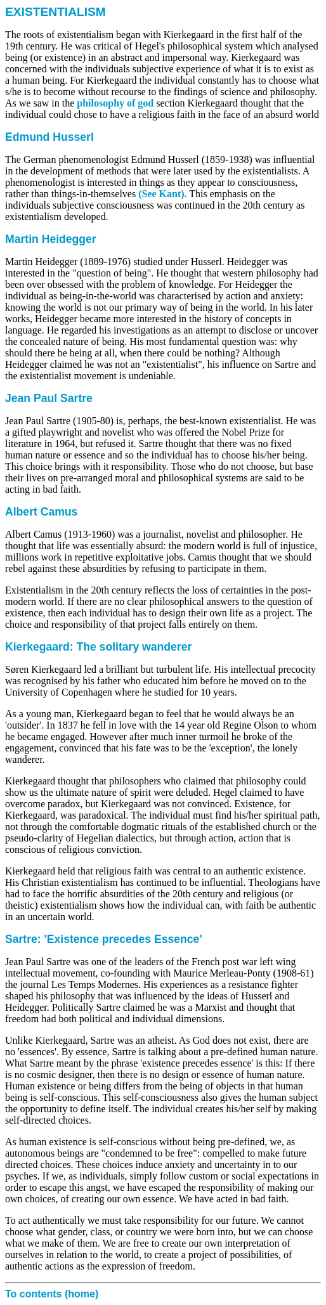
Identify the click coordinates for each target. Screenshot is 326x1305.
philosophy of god (115, 103)
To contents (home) (51, 1294)
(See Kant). (162, 193)
